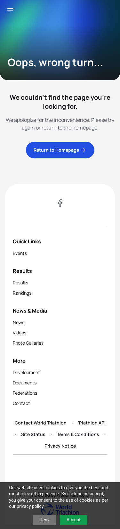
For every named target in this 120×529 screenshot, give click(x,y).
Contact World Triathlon (41, 423)
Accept (74, 519)
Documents (24, 383)
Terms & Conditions (78, 434)
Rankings (22, 293)
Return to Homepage (60, 150)
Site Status (33, 434)
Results (20, 283)
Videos (19, 333)
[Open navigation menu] (10, 10)
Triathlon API (92, 423)
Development (26, 372)
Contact (21, 403)
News (18, 322)
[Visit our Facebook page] (60, 204)
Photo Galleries (28, 343)
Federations (25, 393)
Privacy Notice (60, 446)
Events (20, 253)
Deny (44, 519)
